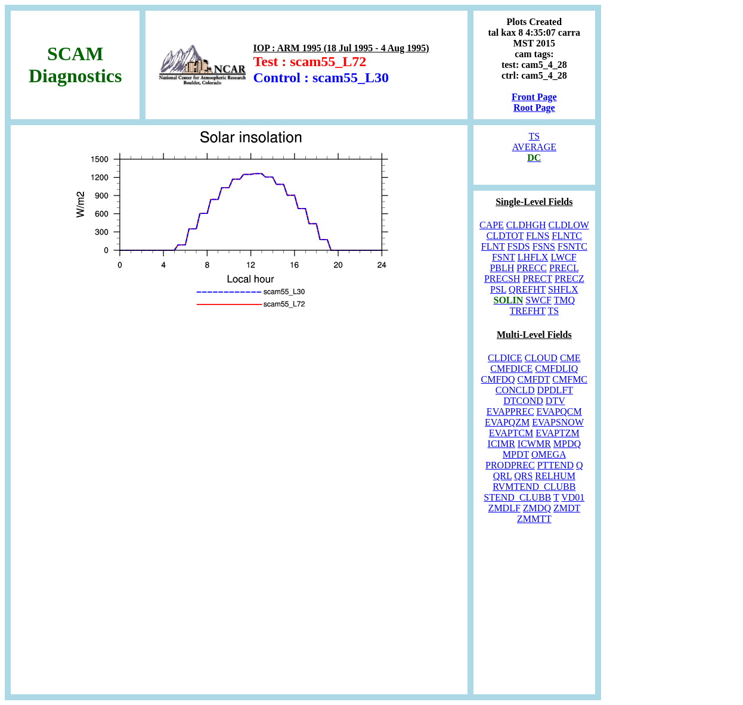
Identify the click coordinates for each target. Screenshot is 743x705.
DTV (555, 401)
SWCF (538, 300)
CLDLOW (569, 225)
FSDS (518, 246)
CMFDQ (498, 379)
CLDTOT (505, 236)
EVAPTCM (511, 433)
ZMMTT (534, 519)
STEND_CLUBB (517, 497)
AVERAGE (534, 147)
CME (570, 358)
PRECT (537, 279)
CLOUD (541, 358)
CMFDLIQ (556, 369)
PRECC (531, 268)
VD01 (572, 497)
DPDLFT (555, 390)
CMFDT (533, 379)
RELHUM (555, 476)
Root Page (534, 108)
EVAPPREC (510, 411)
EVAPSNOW (558, 422)
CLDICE (505, 358)
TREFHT (528, 311)
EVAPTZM (557, 433)
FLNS (537, 236)
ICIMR (501, 444)
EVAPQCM (559, 411)
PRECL (563, 268)
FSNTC (572, 246)
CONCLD (515, 390)
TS (534, 136)
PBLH (502, 268)
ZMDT (566, 508)
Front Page (534, 97)
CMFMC (569, 379)
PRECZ (569, 279)
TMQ (564, 300)
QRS (523, 476)
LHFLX (533, 257)
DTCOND (523, 401)
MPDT (516, 454)
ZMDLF (504, 508)
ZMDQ (537, 508)
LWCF (563, 257)
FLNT (493, 246)
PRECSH (502, 279)
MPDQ (567, 444)
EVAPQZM (507, 422)
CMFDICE (511, 369)
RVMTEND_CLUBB (534, 487)
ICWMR (534, 444)
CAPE (491, 225)
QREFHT (527, 289)
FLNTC (567, 236)
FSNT (503, 257)
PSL (498, 289)
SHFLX (563, 289)
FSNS (544, 246)
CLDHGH (526, 225)
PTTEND (555, 465)
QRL (502, 476)
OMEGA (548, 454)
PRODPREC (510, 465)
